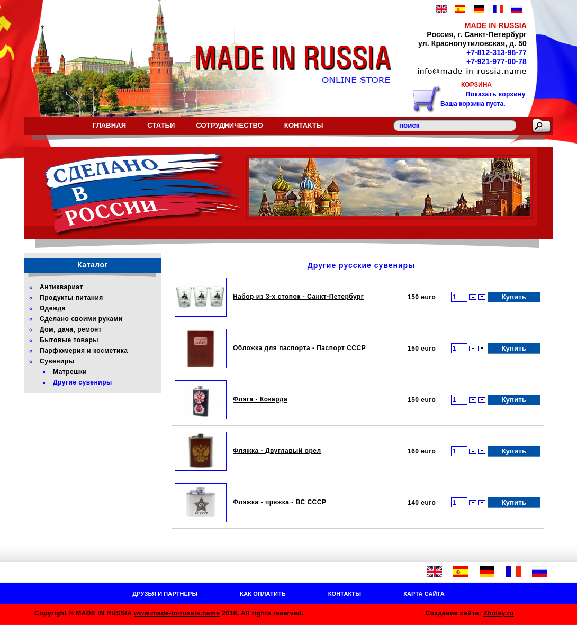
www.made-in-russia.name (177, 613)
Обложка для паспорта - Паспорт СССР (299, 348)
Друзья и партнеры (164, 594)
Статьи (161, 125)
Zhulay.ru (498, 613)
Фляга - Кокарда (260, 399)
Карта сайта (423, 594)
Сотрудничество (229, 125)
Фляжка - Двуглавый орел (277, 450)
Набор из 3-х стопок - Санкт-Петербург (298, 296)
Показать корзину (496, 94)
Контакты (303, 125)
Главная (109, 125)
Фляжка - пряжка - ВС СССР (279, 502)
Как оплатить (262, 594)
